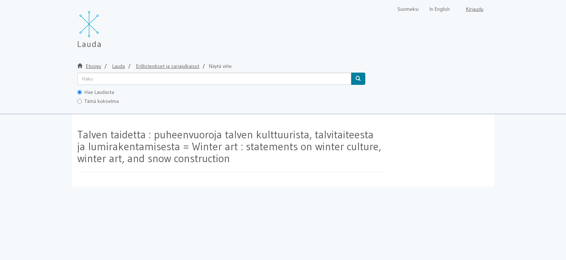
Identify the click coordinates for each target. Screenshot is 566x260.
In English (440, 9)
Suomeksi (408, 9)
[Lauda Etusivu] (104, 25)
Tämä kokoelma (98, 101)
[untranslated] (214, 79)
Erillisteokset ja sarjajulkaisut (167, 66)
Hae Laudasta (95, 92)
